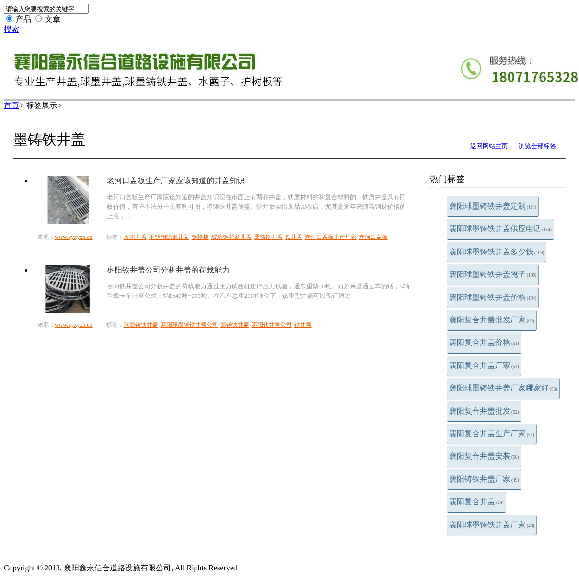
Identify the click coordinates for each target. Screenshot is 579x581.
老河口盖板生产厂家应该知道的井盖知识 (176, 181)
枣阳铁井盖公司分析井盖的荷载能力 (168, 270)
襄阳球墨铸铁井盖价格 (492, 297)
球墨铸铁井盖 (141, 324)
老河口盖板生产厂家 (331, 237)
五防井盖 (135, 237)
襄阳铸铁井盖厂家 (484, 479)
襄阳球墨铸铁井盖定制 (492, 206)
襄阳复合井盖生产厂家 (491, 433)
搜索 (11, 29)
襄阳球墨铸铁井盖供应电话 (500, 229)
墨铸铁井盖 (268, 237)
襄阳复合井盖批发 (484, 411)
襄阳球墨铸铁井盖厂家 (491, 525)
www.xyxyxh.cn (74, 237)
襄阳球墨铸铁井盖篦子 (492, 274)
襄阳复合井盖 (476, 502)
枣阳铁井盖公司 (272, 324)
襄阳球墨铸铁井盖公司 (189, 324)
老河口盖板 (373, 237)
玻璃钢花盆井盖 (231, 237)
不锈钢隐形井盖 (169, 237)
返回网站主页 (489, 146)
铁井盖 (293, 237)
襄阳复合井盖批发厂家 (491, 320)
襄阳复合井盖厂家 (484, 365)
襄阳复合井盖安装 (484, 456)
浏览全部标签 (537, 146)
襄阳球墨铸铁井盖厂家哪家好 (503, 388)
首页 (11, 105)
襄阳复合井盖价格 (484, 342)
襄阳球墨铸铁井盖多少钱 (496, 252)
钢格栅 (200, 237)
